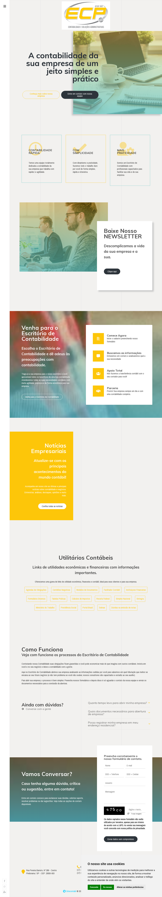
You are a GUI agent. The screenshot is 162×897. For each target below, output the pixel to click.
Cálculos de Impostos (81, 598)
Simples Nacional (123, 598)
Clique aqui (112, 270)
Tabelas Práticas (59, 598)
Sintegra (140, 598)
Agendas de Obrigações (36, 589)
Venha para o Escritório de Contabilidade (42, 396)
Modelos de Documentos (87, 589)
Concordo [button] (94, 887)
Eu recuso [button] (107, 887)
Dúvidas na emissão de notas (123, 606)
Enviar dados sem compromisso (120, 838)
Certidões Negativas (61, 589)
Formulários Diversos (36, 598)
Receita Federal (103, 598)
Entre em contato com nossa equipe (80, 94)
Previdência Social (68, 606)
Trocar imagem (134, 813)
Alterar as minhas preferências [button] (130, 887)
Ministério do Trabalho (45, 606)
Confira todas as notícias (52, 505)
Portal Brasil (88, 606)
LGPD (120, 824)
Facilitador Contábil (112, 589)
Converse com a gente (36, 708)
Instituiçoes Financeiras (136, 589)
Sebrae (102, 606)
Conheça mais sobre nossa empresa (41, 94)
